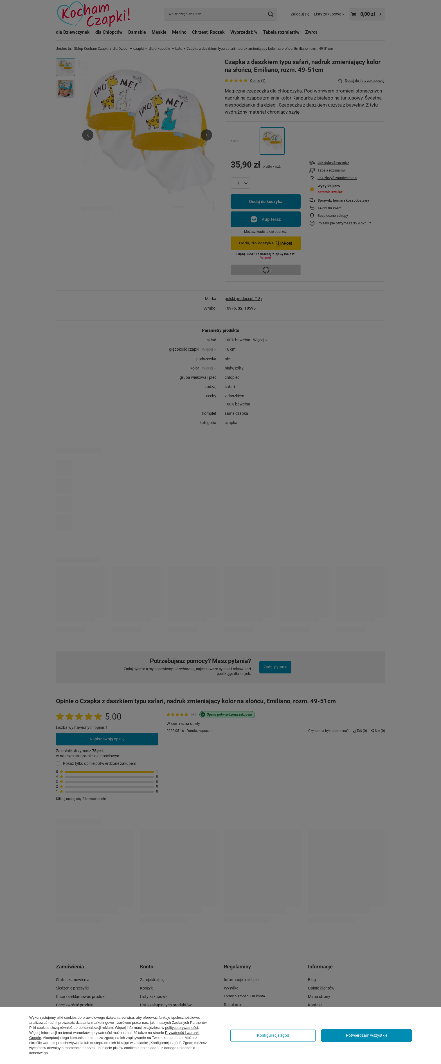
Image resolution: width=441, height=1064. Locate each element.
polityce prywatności (181, 1027)
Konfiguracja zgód (273, 1035)
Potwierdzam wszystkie (366, 1035)
